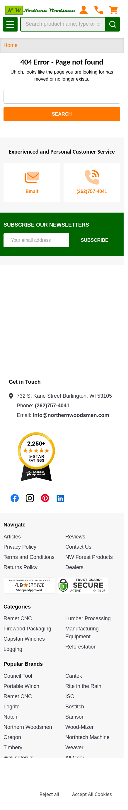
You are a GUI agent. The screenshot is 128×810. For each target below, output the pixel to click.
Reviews (75, 537)
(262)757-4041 (52, 406)
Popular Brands (23, 664)
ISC (69, 696)
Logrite (12, 707)
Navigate (14, 525)
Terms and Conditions (29, 557)
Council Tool (18, 676)
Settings (17, 794)
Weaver (74, 747)
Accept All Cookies (92, 794)
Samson (75, 717)
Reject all (49, 794)
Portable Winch (21, 686)
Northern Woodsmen (28, 727)
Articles (12, 537)
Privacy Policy (20, 547)
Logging (13, 649)
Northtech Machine (87, 737)
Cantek (73, 676)
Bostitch (74, 707)
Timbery (13, 747)
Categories (17, 607)
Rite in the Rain (83, 686)
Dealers (74, 567)
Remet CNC (18, 618)
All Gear (74, 758)
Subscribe (94, 240)
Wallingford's (18, 758)
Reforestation (81, 647)
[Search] (112, 24)
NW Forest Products (89, 557)
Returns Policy (20, 567)
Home (11, 45)
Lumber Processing (88, 618)
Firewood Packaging (27, 629)
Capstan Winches (24, 639)
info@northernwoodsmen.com (71, 415)
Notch (10, 717)
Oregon (12, 737)
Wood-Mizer (79, 727)
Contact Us (78, 547)
